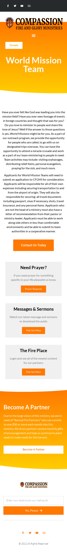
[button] (33, 35)
